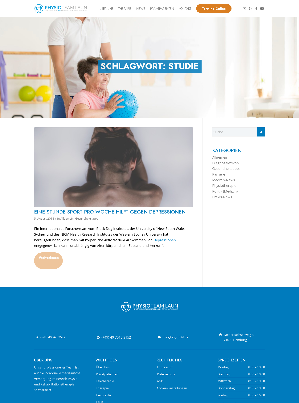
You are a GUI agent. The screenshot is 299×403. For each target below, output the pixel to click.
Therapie (102, 388)
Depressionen (165, 240)
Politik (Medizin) (225, 191)
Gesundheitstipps (86, 218)
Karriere (218, 174)
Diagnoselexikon (225, 163)
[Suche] (238, 131)
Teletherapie (105, 381)
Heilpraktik (103, 395)
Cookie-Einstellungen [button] (172, 388)
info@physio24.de (175, 337)
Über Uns (103, 367)
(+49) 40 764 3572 (52, 337)
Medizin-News (223, 180)
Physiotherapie (224, 185)
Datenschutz (166, 374)
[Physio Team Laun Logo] (60, 8)
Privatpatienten (107, 374)
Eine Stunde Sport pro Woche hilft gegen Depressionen (110, 211)
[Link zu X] (245, 8)
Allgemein (67, 218)
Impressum (165, 367)
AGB (160, 381)
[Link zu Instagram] (250, 8)
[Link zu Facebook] (256, 8)
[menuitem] (106, 8)
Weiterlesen (49, 260)
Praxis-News (222, 197)
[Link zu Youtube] (262, 8)
